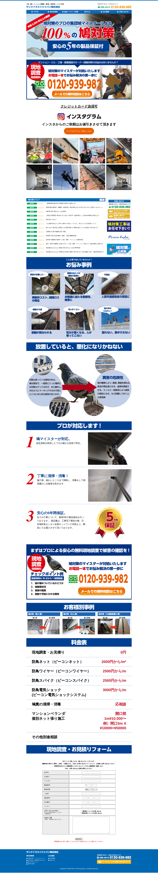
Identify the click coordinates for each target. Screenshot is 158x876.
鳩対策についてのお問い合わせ (91, 811)
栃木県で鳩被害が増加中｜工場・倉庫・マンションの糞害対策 (64, 239)
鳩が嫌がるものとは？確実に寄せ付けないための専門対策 (63, 248)
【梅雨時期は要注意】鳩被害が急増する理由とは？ (61, 203)
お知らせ (52, 863)
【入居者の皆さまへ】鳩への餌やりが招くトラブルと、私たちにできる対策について (71, 223)
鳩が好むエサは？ (51, 219)
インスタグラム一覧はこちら (79, 131)
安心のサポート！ (33, 865)
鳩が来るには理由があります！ (37, 863)
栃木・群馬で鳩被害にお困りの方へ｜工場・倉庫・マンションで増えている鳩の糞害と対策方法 (74, 244)
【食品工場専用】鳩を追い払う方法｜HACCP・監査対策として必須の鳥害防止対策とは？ (72, 215)
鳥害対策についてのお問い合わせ (91, 813)
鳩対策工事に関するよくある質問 (56, 211)
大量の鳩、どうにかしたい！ (36, 861)
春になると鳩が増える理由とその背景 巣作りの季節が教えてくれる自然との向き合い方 (72, 227)
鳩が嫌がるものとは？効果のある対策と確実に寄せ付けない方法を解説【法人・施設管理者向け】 (75, 252)
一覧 (102, 200)
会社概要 (52, 861)
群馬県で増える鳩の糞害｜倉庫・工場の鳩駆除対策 (61, 235)
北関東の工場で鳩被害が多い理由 (56, 231)
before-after (31, 867)
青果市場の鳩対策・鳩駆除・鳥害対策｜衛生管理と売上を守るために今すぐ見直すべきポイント (74, 207)
